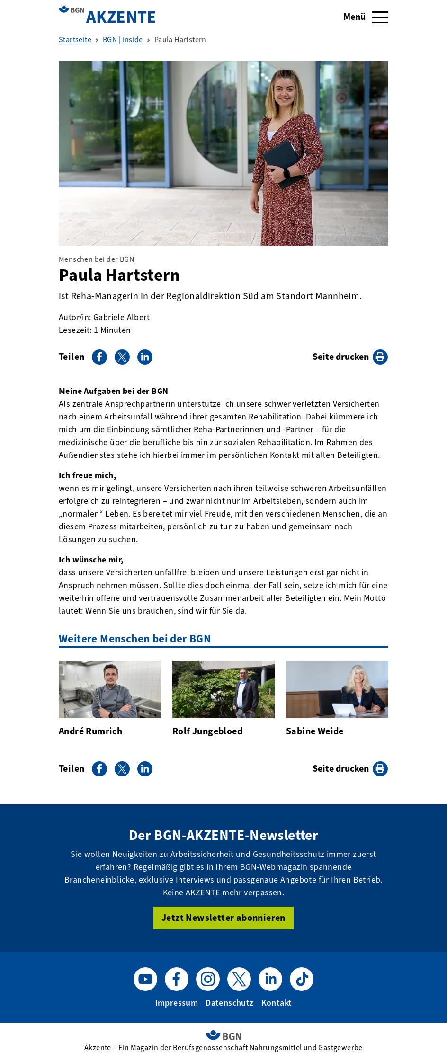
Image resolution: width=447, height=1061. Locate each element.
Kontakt (276, 1002)
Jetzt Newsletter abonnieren (223, 917)
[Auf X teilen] (122, 357)
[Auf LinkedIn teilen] (144, 357)
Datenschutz (229, 1002)
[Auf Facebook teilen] (99, 357)
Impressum (176, 1002)
